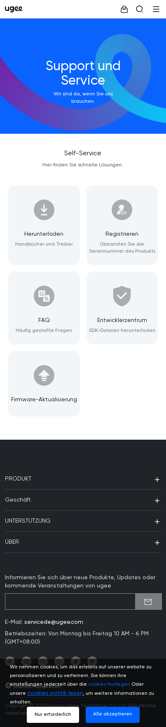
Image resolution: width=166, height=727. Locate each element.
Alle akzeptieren (112, 714)
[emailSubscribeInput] (83, 601)
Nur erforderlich (53, 714)
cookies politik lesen (55, 693)
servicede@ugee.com (53, 622)
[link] (16, 9)
